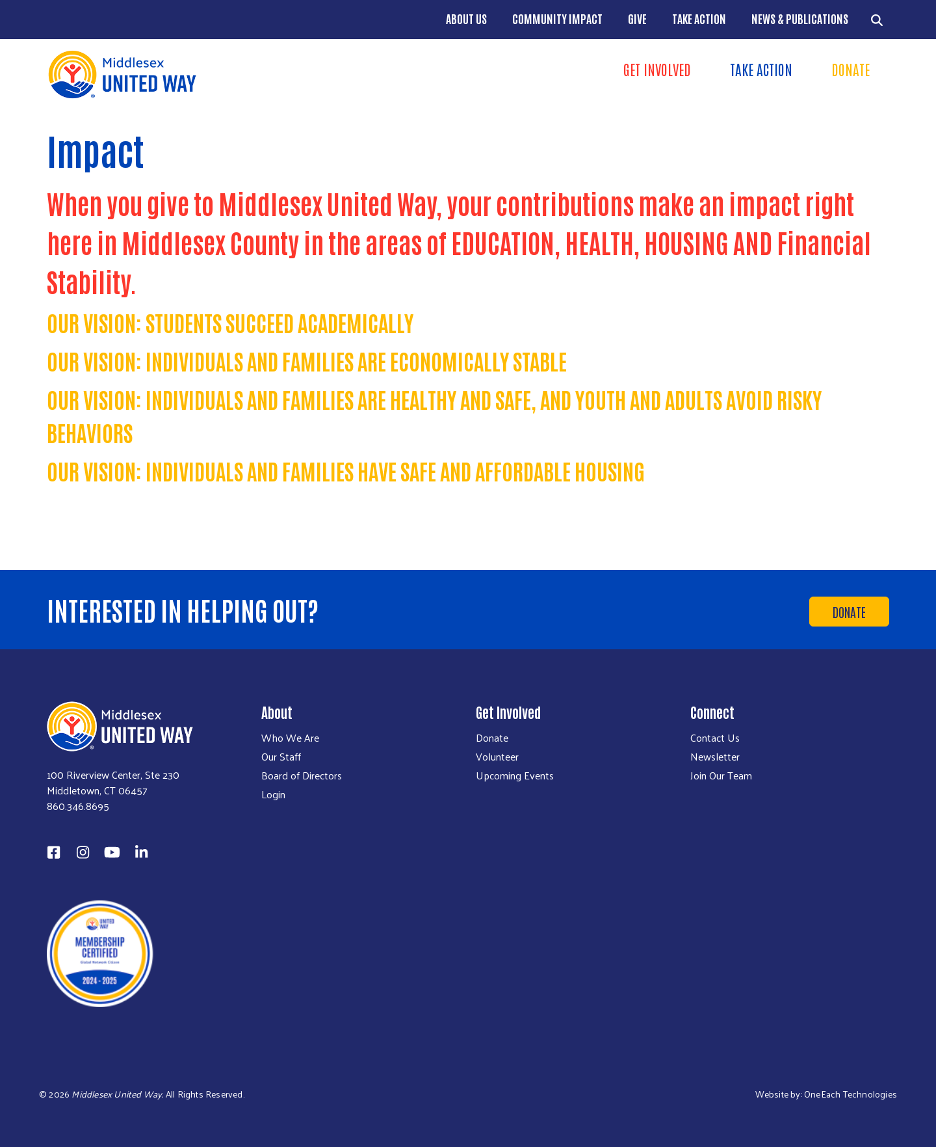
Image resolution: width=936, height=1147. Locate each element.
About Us (466, 18)
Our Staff (281, 757)
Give (637, 18)
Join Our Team (721, 775)
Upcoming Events (515, 775)
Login (273, 794)
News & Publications (799, 18)
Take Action (699, 18)
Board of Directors (301, 775)
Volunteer (497, 757)
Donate (850, 69)
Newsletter (715, 757)
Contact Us (715, 738)
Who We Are (290, 738)
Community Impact (557, 18)
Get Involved (657, 69)
